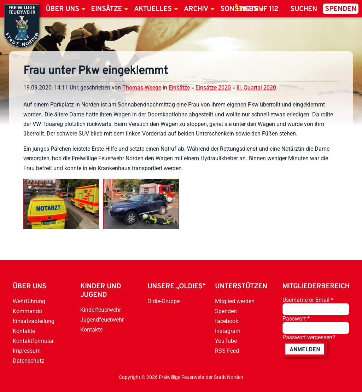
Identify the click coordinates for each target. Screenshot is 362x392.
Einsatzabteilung (33, 321)
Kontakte (24, 331)
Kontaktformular (33, 341)
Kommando (27, 311)
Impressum (27, 350)
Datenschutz (28, 360)
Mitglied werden (235, 301)
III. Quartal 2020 (256, 87)
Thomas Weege (141, 87)
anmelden (305, 349)
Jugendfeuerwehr (102, 319)
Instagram (227, 331)
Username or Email (307, 299)
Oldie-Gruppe (163, 301)
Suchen (303, 9)
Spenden (340, 9)
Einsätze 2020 (213, 87)
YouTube (226, 341)
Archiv (196, 9)
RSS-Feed (227, 350)
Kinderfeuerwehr (100, 309)
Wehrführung (29, 301)
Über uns (62, 9)
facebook (226, 321)
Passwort (296, 318)
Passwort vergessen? (308, 337)
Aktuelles (153, 9)
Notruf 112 (259, 9)
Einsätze (106, 9)
